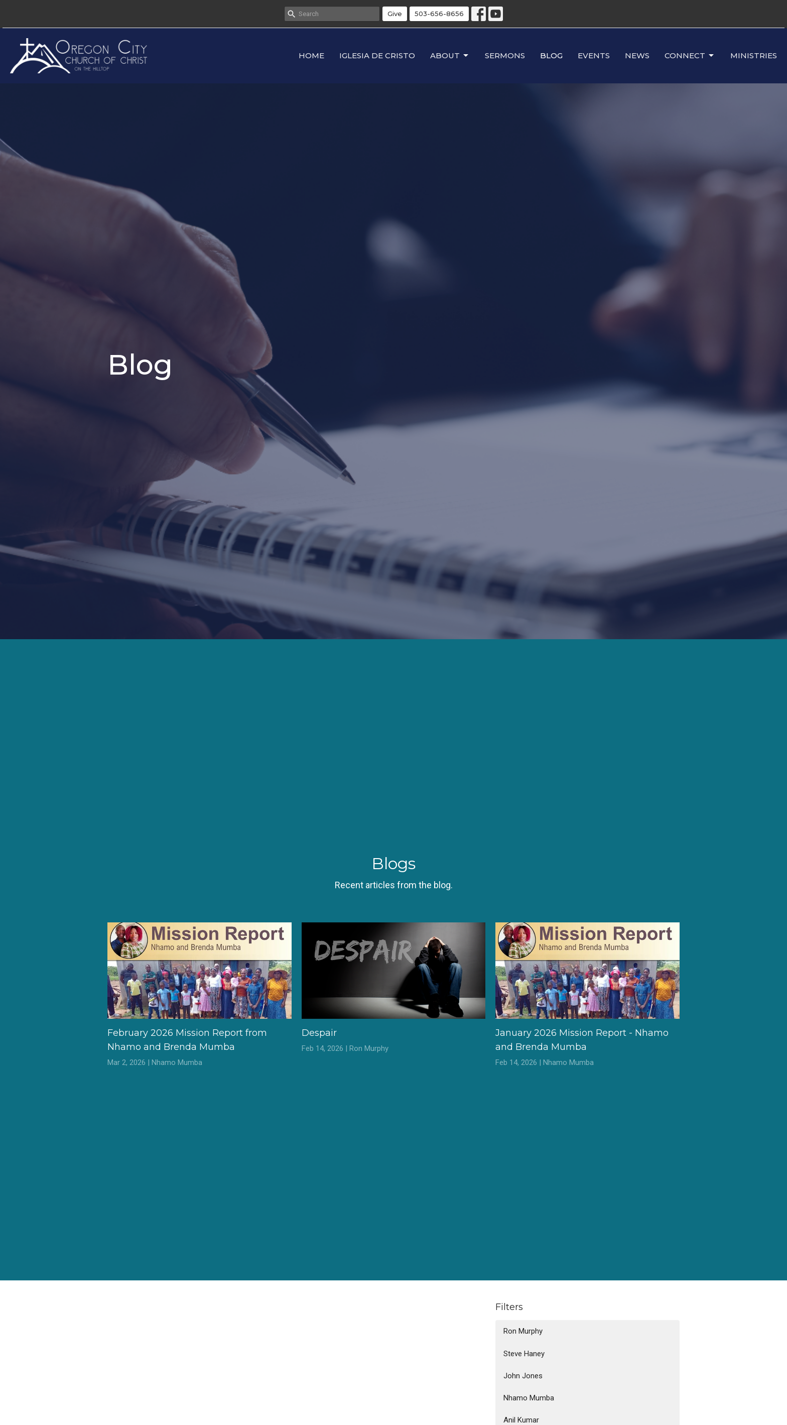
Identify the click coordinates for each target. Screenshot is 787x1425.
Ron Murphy (523, 1331)
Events (594, 55)
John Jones (523, 1375)
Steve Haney (524, 1353)
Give (394, 14)
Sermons (505, 55)
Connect (690, 56)
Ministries (753, 55)
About (450, 56)
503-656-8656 (439, 14)
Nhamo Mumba (528, 1397)
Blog (551, 55)
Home (311, 55)
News (637, 55)
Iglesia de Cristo (377, 55)
